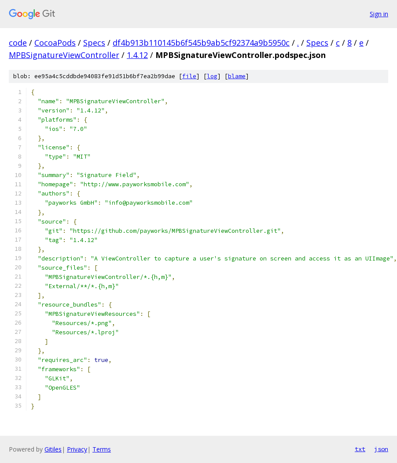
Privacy (77, 449)
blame (237, 76)
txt (360, 449)
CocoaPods (55, 42)
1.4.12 (137, 55)
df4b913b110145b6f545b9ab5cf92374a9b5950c (201, 42)
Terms (101, 449)
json (381, 449)
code (18, 42)
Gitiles (53, 449)
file (189, 76)
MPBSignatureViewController (64, 55)
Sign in (379, 14)
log (212, 76)
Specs (94, 42)
